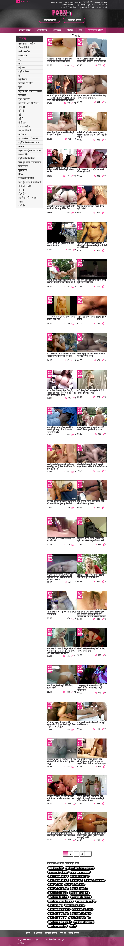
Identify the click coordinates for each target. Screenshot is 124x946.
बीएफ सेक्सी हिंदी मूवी (57, 926)
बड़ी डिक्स (22, 79)
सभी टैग (21, 205)
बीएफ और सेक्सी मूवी (79, 876)
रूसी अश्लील (24, 51)
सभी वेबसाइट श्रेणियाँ (95, 30)
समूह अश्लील (24, 126)
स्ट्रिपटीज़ (22, 193)
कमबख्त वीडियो (24, 30)
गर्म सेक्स (21, 943)
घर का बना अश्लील (26, 43)
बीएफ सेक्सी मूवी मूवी (57, 917)
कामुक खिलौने (24, 130)
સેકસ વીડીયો (102, 7)
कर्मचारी (21, 106)
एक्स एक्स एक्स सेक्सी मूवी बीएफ (79, 868)
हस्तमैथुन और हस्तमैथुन (28, 103)
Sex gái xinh (21, 939)
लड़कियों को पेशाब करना (29, 142)
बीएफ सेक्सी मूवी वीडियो (79, 917)
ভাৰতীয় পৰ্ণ (87, 2)
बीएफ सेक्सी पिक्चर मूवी (80, 897)
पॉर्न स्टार (22, 122)
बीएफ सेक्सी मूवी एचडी (75, 905)
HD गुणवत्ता (57, 30)
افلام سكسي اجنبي (40, 939)
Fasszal (30, 939)
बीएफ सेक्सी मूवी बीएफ (80, 913)
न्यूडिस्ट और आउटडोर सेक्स (30, 91)
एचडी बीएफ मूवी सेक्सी (58, 872)
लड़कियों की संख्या (26, 178)
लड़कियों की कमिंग (26, 158)
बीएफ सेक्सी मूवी (55, 905)
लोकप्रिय (70, 30)
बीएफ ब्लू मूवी (76, 880)
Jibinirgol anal (101, 2)
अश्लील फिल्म (42, 30)
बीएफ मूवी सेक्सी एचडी (75, 884)
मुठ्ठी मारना (22, 170)
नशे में (20, 118)
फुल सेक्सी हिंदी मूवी (87, 7)
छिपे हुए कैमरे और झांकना (29, 162)
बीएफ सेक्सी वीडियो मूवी (84, 922)
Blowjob (22, 55)
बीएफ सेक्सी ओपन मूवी (58, 897)
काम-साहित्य (23, 154)
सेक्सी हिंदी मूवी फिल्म (69, 7)
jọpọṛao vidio (67, 5)
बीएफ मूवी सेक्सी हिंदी (57, 892)
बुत (19, 75)
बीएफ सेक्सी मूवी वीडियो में (59, 922)
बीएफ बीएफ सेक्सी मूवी (58, 880)
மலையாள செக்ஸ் (73, 2)
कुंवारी (21, 189)
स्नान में (21, 146)
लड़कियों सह (23, 71)
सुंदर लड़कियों (24, 99)
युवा (20, 63)
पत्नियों (21, 110)
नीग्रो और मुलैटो (25, 185)
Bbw (20, 174)
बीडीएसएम (23, 166)
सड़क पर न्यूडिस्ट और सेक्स (30, 150)
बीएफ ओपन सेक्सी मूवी (58, 876)
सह (19, 59)
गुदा (20, 87)
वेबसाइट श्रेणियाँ (51, 933)
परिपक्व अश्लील (25, 83)
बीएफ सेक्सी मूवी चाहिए (82, 909)
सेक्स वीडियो (23, 47)
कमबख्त (22, 95)
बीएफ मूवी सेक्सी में (78, 888)
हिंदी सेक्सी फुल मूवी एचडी (85, 5)
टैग (80, 30)
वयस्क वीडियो (74, 933)
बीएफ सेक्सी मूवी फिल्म (58, 913)
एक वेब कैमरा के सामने (28, 138)
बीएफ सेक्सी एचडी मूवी (79, 892)
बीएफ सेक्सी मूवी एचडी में (59, 909)
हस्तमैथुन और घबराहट (28, 197)
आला (20, 201)
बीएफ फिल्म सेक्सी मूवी (57, 939)
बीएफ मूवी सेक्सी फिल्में (58, 888)
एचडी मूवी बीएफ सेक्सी (80, 872)
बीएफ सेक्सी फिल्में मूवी (85, 901)
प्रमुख (28, 933)
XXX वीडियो (37, 933)
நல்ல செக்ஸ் (56, 2)
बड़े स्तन (21, 67)
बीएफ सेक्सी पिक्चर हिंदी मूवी (61, 901)
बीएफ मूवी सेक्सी (55, 884)
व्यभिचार (22, 134)
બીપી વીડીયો (102, 5)
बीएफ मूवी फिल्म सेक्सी (95, 880)
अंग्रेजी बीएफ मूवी (55, 868)
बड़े (19, 114)
